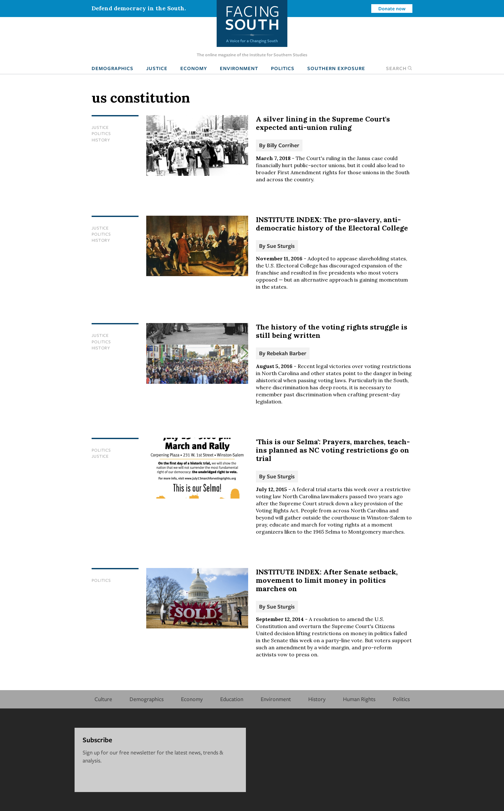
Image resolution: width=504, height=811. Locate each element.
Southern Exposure (336, 68)
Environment (239, 68)
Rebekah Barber (286, 353)
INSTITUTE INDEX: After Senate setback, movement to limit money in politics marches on (327, 580)
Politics (282, 68)
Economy (193, 68)
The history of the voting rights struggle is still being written (331, 331)
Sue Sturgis (281, 245)
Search (399, 68)
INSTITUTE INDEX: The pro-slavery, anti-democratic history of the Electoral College (332, 223)
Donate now (392, 8)
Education (231, 699)
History (101, 140)
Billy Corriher (283, 145)
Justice (156, 68)
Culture (103, 699)
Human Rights (359, 699)
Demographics (112, 68)
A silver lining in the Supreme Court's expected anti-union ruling (323, 123)
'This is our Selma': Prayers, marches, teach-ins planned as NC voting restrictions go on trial (333, 450)
